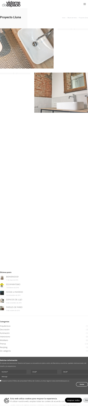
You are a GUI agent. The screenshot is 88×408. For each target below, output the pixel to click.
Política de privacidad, (20, 381)
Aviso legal (46, 381)
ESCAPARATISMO (13, 284)
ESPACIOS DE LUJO (14, 299)
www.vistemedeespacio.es (60, 381)
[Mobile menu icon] (84, 4)
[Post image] (2, 278)
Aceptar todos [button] (73, 400)
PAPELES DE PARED (14, 307)
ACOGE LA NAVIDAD (14, 292)
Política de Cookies (33, 381)
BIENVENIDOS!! (12, 276)
